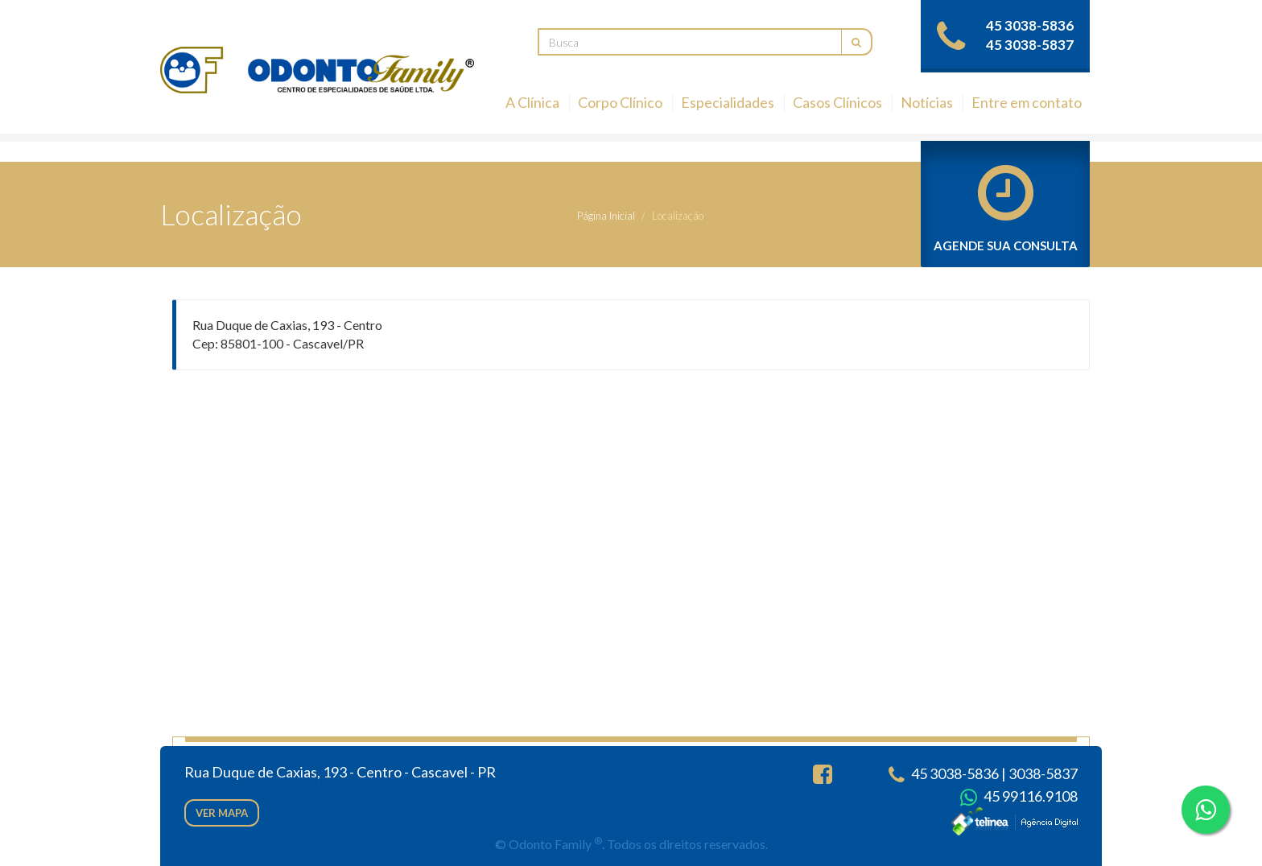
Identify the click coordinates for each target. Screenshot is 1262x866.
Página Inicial (606, 215)
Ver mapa (222, 812)
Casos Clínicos (837, 102)
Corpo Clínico (620, 102)
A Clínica (532, 102)
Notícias (927, 102)
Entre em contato (1026, 102)
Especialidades (727, 102)
